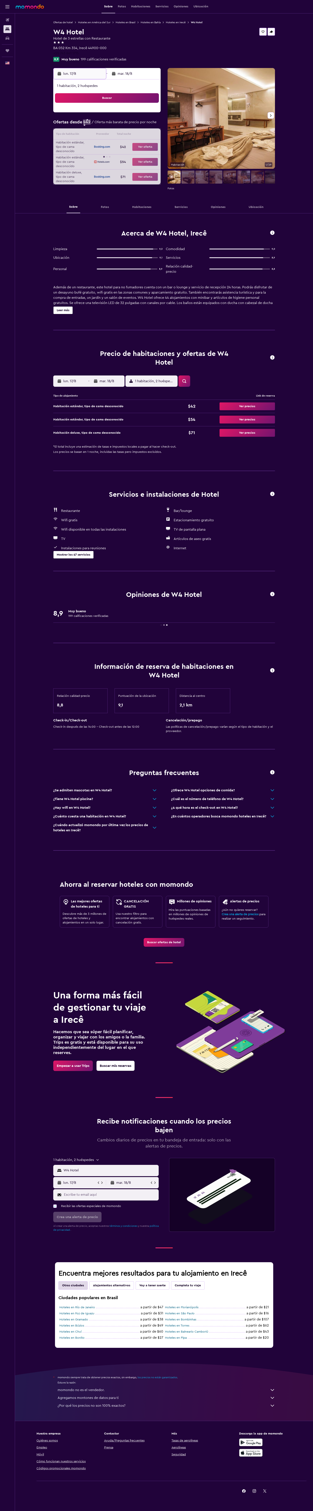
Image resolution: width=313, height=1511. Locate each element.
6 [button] (118, 124)
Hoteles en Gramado (73, 1319)
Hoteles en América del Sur (94, 22)
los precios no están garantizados (157, 1377)
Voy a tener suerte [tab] (152, 1285)
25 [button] (97, 156)
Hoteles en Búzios (71, 1325)
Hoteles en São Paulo (180, 1313)
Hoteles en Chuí (70, 1331)
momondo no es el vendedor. (166, 1390)
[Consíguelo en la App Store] (251, 1453)
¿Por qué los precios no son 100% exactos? (166, 1405)
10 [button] (86, 135)
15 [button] (139, 135)
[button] (7, 7)
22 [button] (139, 145)
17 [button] (86, 145)
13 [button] (118, 135)
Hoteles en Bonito (72, 1337)
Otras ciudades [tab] (73, 1285)
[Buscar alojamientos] (7, 29)
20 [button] (118, 145)
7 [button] (128, 124)
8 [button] (139, 124)
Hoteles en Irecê (176, 22)
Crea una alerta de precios (240, 914)
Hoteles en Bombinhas (180, 1319)
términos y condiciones (123, 1226)
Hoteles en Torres (177, 1325)
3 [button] (87, 124)
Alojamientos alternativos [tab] (111, 1285)
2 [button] (149, 114)
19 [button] (107, 145)
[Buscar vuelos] (7, 20)
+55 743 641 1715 (66, 53)
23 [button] (149, 145)
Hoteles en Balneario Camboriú (186, 1331)
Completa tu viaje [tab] (188, 1285)
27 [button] (118, 156)
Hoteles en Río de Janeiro (77, 1307)
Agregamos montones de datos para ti (166, 1397)
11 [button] (97, 135)
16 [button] (149, 135)
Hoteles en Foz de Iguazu (76, 1313)
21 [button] (128, 145)
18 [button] (97, 145)
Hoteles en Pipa (176, 1337)
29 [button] (139, 156)
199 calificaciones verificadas (103, 59)
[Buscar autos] (7, 38)
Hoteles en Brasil (125, 22)
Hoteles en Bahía (151, 22)
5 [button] (108, 124)
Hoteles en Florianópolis (181, 1307)
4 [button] (97, 124)
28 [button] (128, 156)
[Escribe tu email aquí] (110, 1195)
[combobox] (110, 1170)
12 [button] (107, 135)
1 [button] (139, 114)
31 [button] (86, 166)
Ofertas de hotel (63, 22)
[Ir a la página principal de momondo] (30, 6)
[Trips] (7, 50)
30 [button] (149, 156)
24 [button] (87, 156)
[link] (164, 942)
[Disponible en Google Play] (251, 1442)
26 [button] (108, 156)
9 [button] (149, 124)
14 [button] (128, 135)
